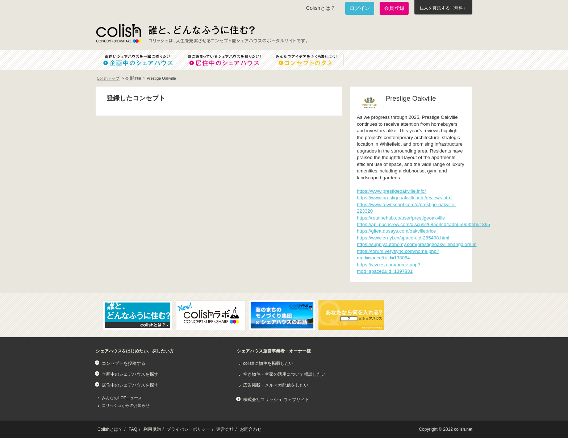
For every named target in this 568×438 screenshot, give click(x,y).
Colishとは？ (320, 8)
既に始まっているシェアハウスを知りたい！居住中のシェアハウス (224, 60)
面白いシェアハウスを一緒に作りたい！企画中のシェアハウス (138, 60)
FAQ (133, 429)
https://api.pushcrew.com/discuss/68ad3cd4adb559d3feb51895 (423, 224)
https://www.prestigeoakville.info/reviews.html (404, 197)
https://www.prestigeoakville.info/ (391, 191)
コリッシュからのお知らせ (126, 405)
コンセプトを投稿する (123, 363)
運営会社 (225, 429)
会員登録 (394, 8)
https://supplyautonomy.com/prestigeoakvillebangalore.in (416, 244)
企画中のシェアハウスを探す (130, 374)
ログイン (360, 8)
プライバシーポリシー (188, 429)
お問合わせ (251, 429)
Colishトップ (108, 78)
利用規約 (152, 429)
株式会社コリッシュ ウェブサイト (276, 399)
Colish (118, 33)
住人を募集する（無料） (443, 8)
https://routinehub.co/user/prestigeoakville (401, 218)
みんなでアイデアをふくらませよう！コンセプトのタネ (311, 60)
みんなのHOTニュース (122, 398)
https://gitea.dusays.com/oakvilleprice (396, 231)
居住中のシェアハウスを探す (130, 385)
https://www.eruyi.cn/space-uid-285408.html (403, 238)
